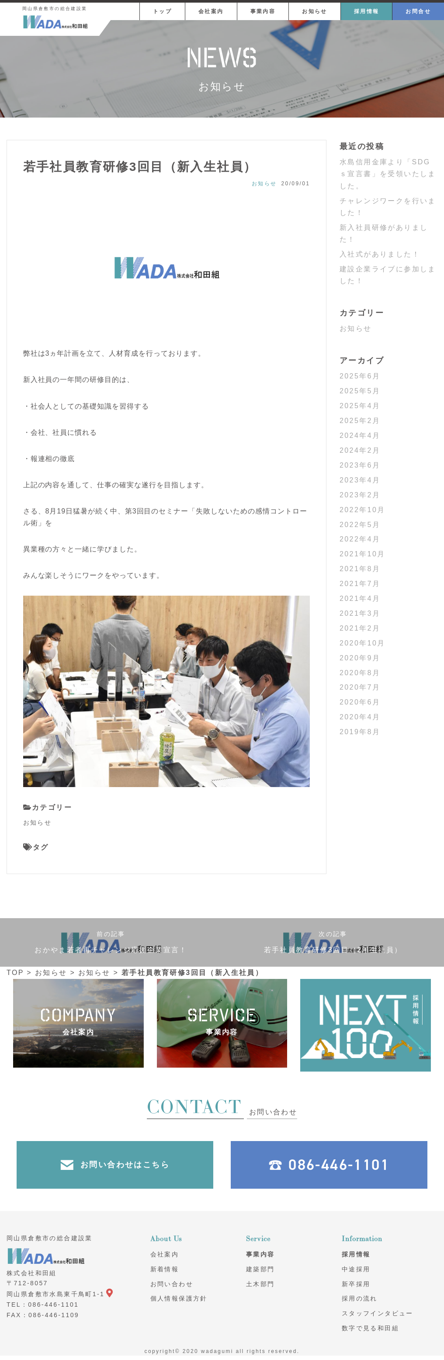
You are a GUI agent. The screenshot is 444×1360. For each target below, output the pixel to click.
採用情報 (366, 11)
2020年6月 (360, 702)
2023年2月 (360, 495)
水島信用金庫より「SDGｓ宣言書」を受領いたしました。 (388, 173)
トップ (162, 11)
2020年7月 (360, 687)
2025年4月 (360, 405)
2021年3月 (360, 613)
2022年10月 (362, 509)
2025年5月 (360, 391)
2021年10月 (362, 554)
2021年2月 (360, 628)
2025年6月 (360, 376)
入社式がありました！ (380, 254)
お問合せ (418, 11)
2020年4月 (360, 717)
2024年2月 (360, 450)
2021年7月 (360, 583)
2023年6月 (360, 465)
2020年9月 (360, 658)
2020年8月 (360, 673)
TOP (15, 972)
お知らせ (314, 11)
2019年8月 (360, 732)
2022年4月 (360, 539)
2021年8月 (360, 568)
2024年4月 (360, 435)
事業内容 (263, 11)
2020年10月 (362, 643)
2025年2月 (360, 420)
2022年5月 (360, 524)
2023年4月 (360, 480)
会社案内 (211, 11)
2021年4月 (360, 598)
